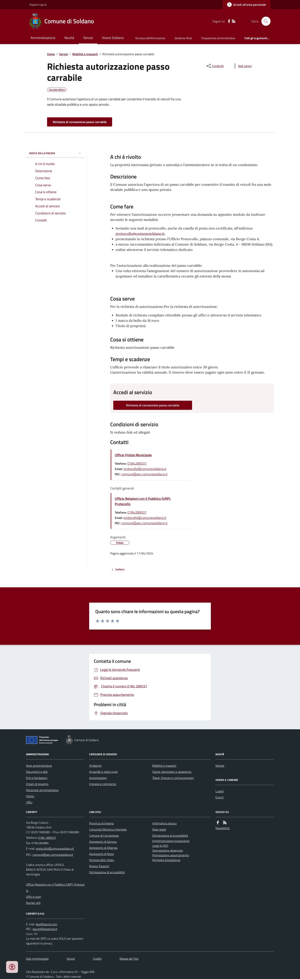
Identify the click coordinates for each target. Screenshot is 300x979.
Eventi (219, 797)
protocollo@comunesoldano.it (140, 233)
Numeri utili (33, 902)
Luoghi (219, 791)
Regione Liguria (37, 4)
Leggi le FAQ (160, 845)
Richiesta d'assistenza (166, 860)
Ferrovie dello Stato (101, 860)
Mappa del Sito (129, 958)
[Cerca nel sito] (264, 21)
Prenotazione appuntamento (170, 855)
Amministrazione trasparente (170, 841)
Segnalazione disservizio (167, 850)
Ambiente (95, 765)
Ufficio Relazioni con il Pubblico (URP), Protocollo (143, 501)
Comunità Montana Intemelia (108, 829)
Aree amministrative (39, 765)
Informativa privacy (164, 823)
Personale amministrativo (42, 790)
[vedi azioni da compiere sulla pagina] (242, 66)
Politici (30, 796)
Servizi (88, 37)
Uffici (29, 802)
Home (51, 54)
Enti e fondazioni (36, 778)
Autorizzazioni (98, 778)
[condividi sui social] (214, 66)
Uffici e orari (33, 896)
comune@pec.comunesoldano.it (144, 474)
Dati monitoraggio (37, 958)
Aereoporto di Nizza (101, 854)
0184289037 (137, 463)
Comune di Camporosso (104, 835)
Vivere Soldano (113, 37)
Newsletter (222, 828)
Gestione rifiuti (183, 38)
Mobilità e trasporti (85, 54)
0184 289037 (47, 837)
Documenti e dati (37, 771)
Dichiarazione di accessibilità (107, 872)
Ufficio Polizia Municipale (133, 455)
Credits (97, 958)
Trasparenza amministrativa (218, 38)
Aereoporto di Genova (103, 841)
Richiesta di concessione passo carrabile (80, 122)
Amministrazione (43, 37)
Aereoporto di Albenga (103, 847)
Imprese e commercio (102, 784)
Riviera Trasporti (99, 866)
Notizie (219, 765)
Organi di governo (37, 784)
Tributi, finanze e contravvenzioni (173, 778)
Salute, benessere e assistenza (171, 771)
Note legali (159, 829)
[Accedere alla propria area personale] (247, 4)
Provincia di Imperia (101, 823)
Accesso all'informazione (150, 38)
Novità (69, 37)
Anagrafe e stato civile (103, 771)
